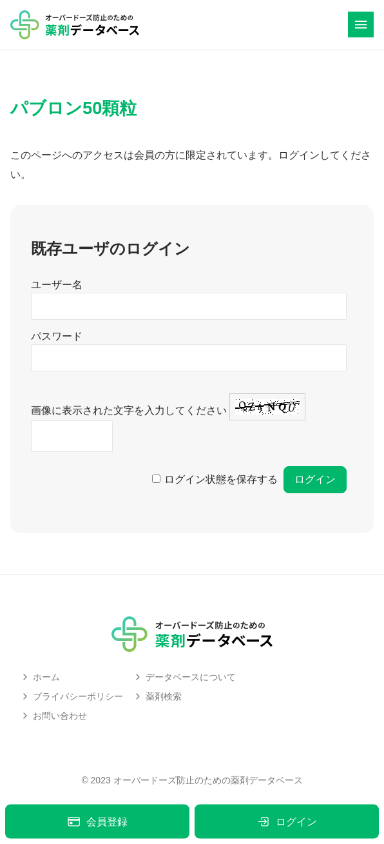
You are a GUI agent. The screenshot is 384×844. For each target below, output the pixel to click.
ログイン (286, 822)
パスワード (56, 336)
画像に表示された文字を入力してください (129, 410)
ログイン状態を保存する (221, 479)
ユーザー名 (56, 284)
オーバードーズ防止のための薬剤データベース (208, 780)
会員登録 (97, 822)
